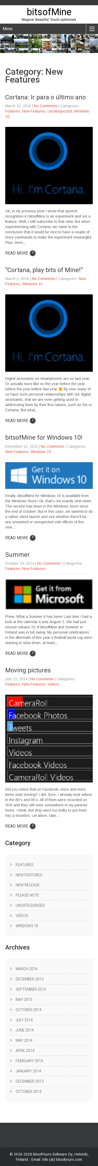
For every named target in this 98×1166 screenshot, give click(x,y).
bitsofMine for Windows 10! (43, 437)
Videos (53, 684)
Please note (27, 895)
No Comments (45, 106)
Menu (8, 28)
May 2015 (24, 999)
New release (28, 885)
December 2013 (30, 1081)
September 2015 (31, 989)
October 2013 (29, 1091)
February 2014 (29, 1061)
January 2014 (28, 1071)
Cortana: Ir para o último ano (45, 97)
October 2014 (29, 1010)
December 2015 (30, 979)
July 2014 (24, 1020)
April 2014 (25, 1051)
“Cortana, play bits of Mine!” (44, 270)
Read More (20, 253)
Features (12, 111)
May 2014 (24, 1040)
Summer (17, 554)
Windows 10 (32, 284)
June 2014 (25, 1030)
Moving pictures (28, 670)
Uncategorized (60, 111)
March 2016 (27, 969)
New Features (33, 111)
